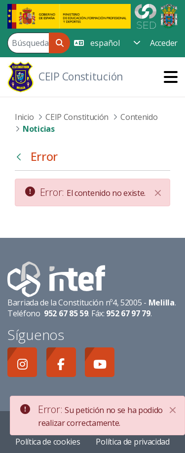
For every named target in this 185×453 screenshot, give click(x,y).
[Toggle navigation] (171, 76)
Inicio (24, 117)
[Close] (173, 410)
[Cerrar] (158, 193)
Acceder (164, 43)
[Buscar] (28, 43)
